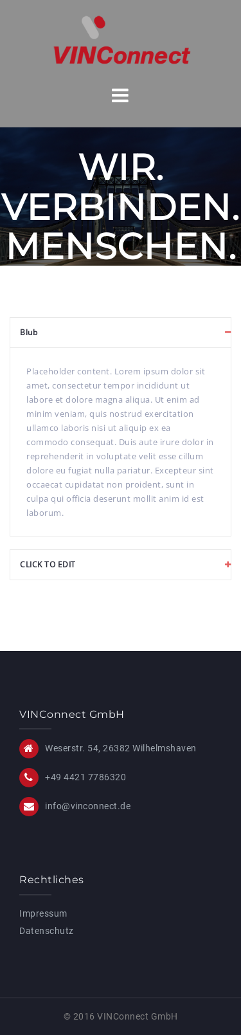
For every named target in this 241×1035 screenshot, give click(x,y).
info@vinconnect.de (87, 806)
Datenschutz (46, 931)
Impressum (43, 913)
